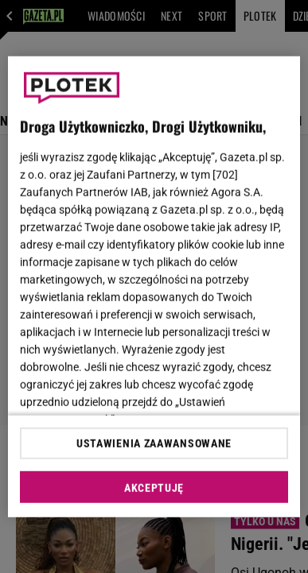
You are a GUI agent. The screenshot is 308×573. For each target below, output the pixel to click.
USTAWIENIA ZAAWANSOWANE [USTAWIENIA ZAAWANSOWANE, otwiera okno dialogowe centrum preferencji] (154, 443)
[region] (154, 286)
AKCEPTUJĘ (154, 488)
